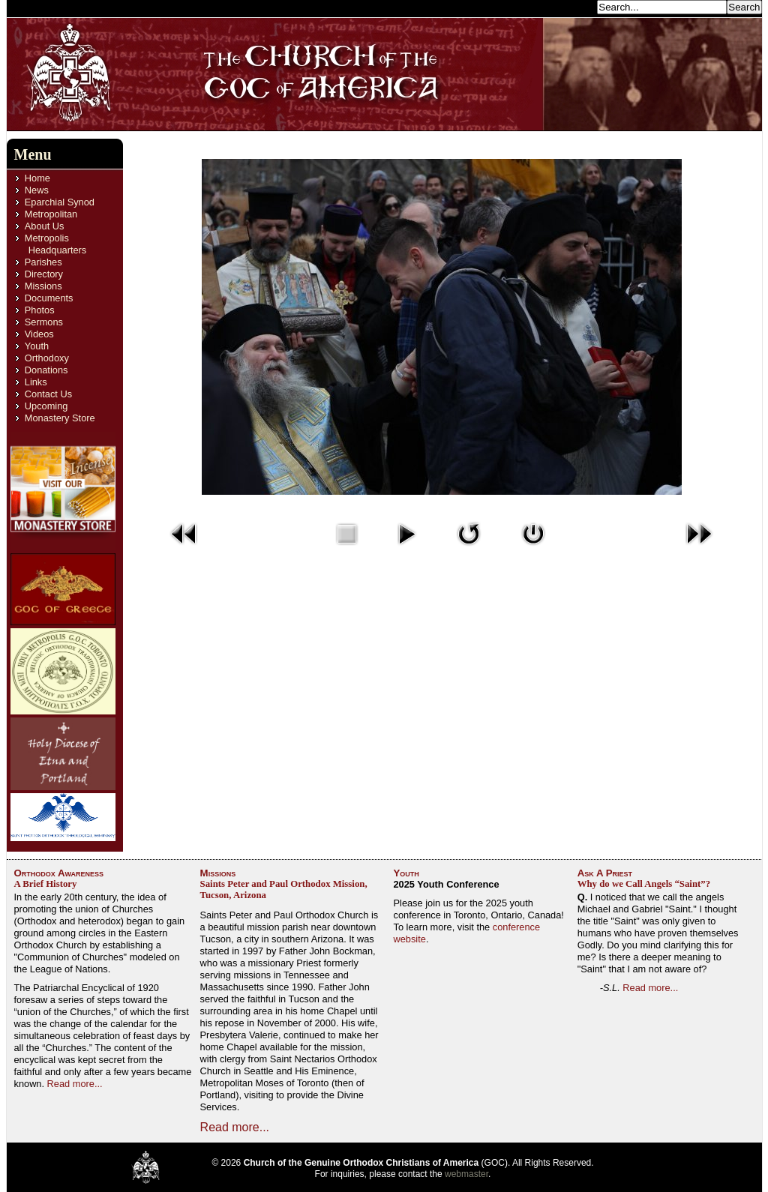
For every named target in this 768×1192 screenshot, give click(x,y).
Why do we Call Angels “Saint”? (644, 884)
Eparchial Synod (59, 202)
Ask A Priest (605, 873)
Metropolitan (51, 214)
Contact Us (48, 394)
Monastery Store (60, 418)
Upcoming (46, 406)
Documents (49, 298)
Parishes (43, 262)
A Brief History (45, 884)
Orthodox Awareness (59, 873)
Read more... (75, 1083)
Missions (43, 286)
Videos (39, 334)
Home (37, 178)
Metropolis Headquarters (55, 244)
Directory (44, 274)
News (37, 190)
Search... (573, 6)
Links (36, 382)
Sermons (44, 322)
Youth (37, 346)
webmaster (466, 1174)
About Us (44, 226)
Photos (40, 310)
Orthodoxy (47, 358)
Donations (46, 370)
